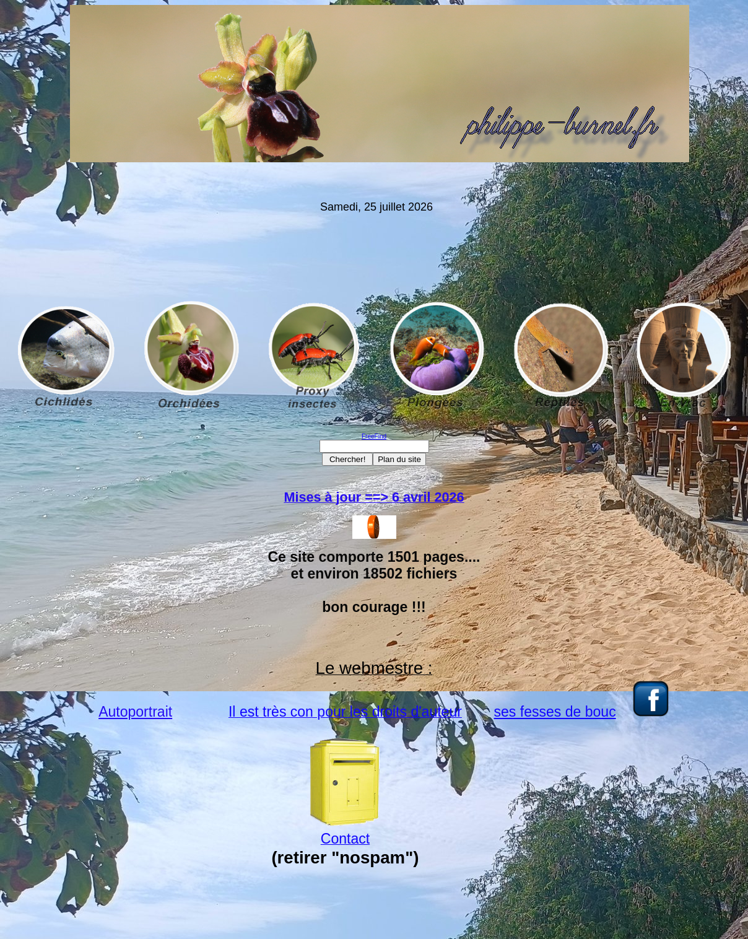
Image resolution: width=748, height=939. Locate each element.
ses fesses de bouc (555, 712)
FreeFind (374, 436)
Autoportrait (135, 712)
